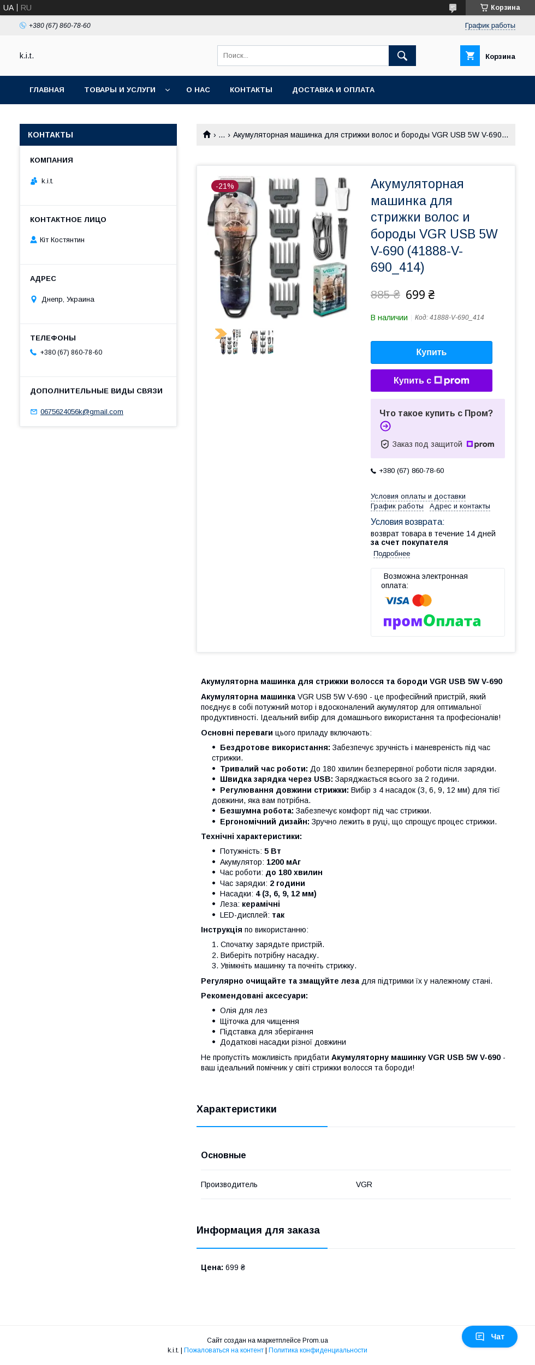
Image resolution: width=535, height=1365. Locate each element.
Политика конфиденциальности (318, 1350)
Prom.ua (315, 1340)
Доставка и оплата (333, 90)
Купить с (431, 381)
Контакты (251, 90)
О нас (198, 90)
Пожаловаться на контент (224, 1350)
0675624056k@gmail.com (81, 412)
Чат (489, 1337)
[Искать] (402, 55)
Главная (46, 90)
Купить (432, 352)
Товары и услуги (120, 90)
